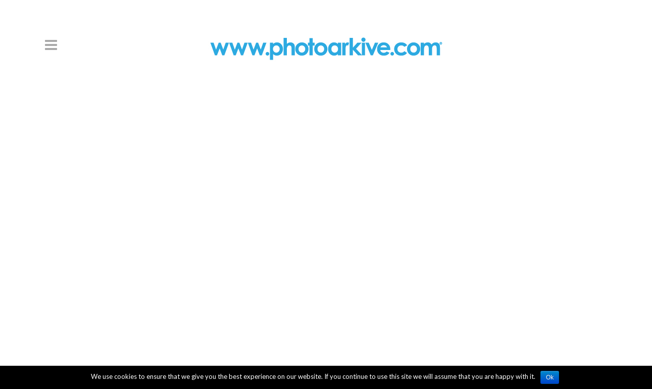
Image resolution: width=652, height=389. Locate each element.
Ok (550, 377)
